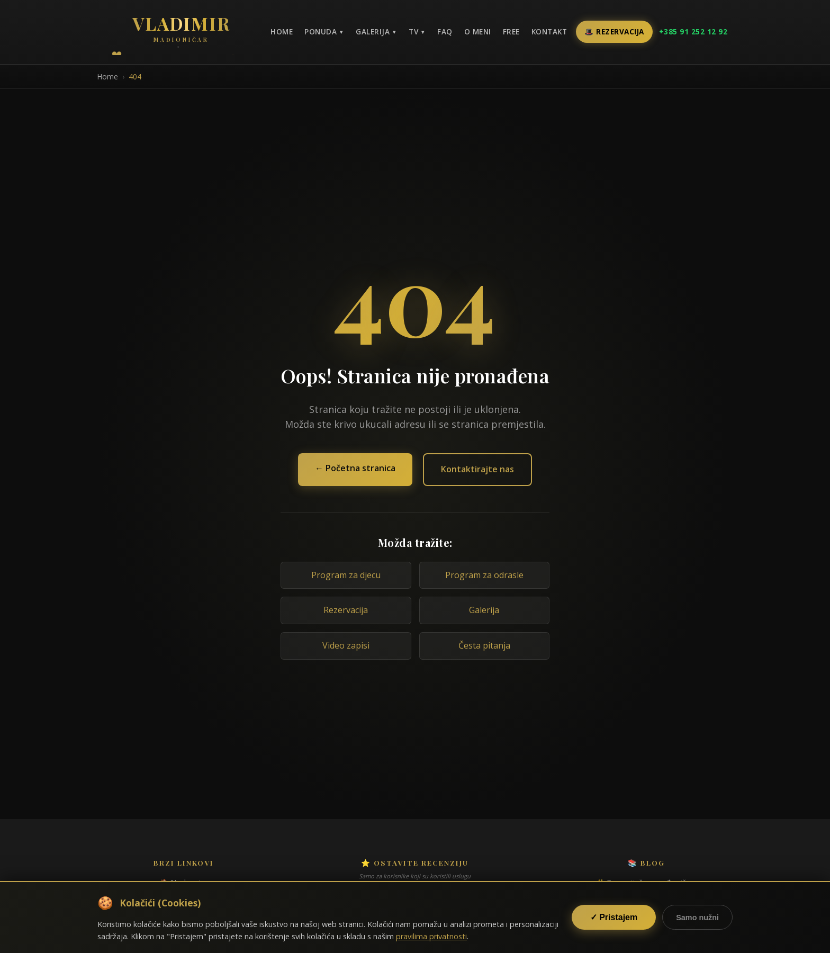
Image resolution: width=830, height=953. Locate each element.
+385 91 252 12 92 (693, 31)
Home (281, 31)
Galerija (484, 610)
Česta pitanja (484, 645)
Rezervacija (345, 610)
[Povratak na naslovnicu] (181, 30)
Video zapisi (345, 645)
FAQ (445, 31)
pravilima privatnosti (431, 936)
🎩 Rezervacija (614, 31)
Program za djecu (346, 575)
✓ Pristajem (613, 917)
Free (511, 31)
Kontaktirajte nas (477, 469)
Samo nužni (697, 917)
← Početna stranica (355, 468)
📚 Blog (646, 862)
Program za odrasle (484, 575)
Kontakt (549, 31)
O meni (477, 31)
